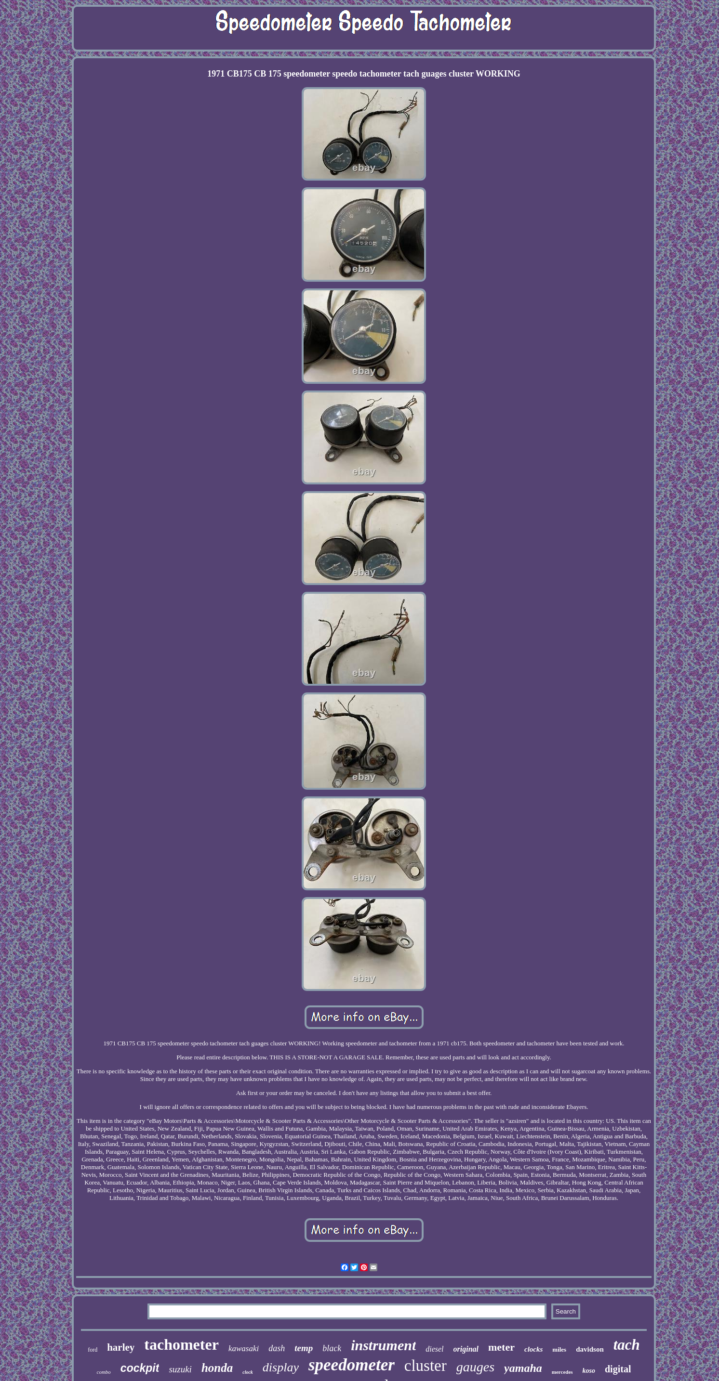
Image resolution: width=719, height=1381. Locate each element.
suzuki (180, 1369)
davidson (590, 1349)
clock (247, 1372)
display (281, 1367)
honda (217, 1367)
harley (120, 1347)
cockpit (140, 1368)
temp (303, 1348)
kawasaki (243, 1348)
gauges (475, 1366)
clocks (533, 1349)
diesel (434, 1349)
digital (618, 1369)
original (466, 1349)
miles (559, 1349)
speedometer (351, 1364)
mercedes (562, 1372)
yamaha (523, 1368)
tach (626, 1344)
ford (92, 1349)
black (331, 1348)
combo (104, 1372)
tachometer (181, 1344)
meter (501, 1347)
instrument (383, 1345)
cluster (425, 1365)
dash (276, 1348)
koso (589, 1370)
